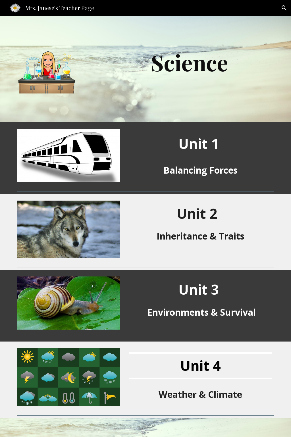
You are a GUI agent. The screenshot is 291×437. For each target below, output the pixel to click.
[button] (284, 8)
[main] (189, 62)
